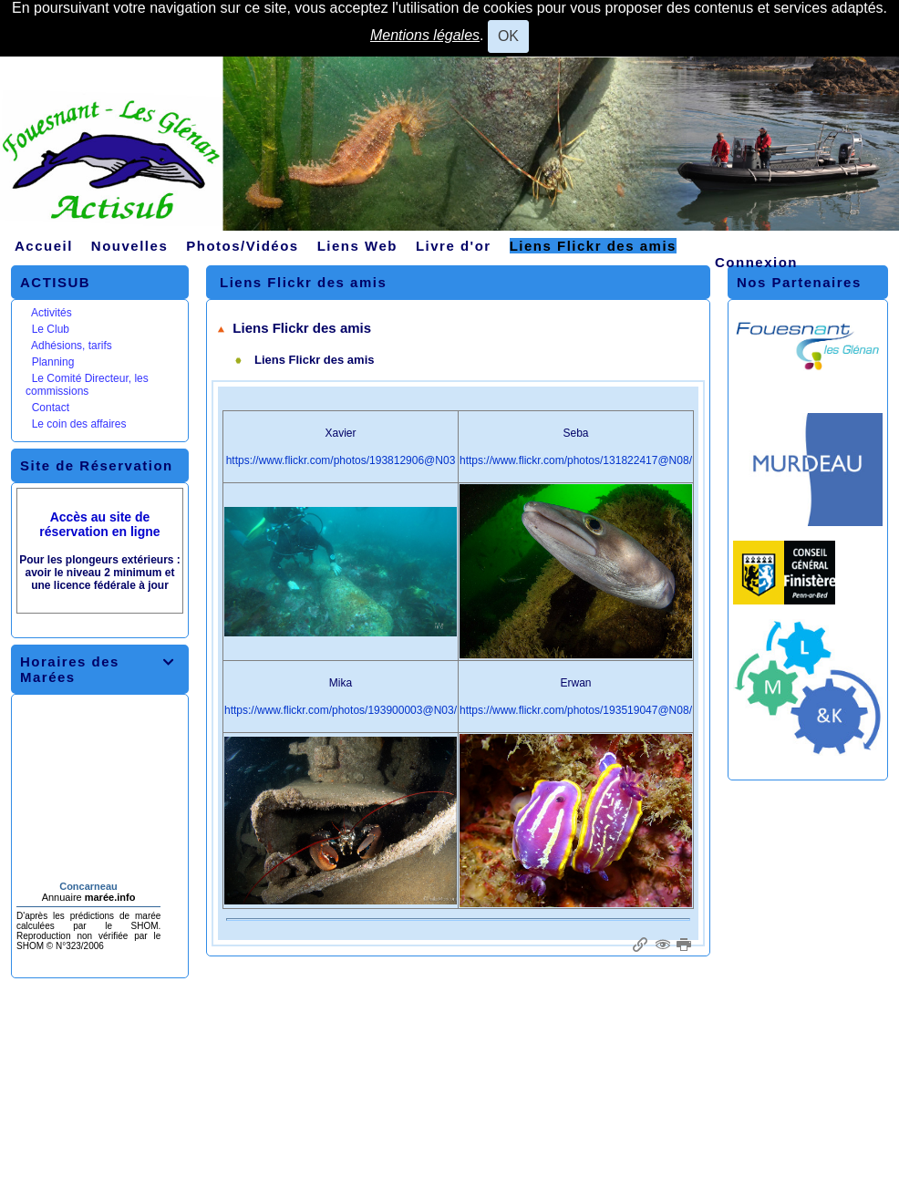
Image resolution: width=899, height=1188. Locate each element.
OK (508, 36)
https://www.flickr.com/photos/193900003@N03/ (340, 710)
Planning (53, 362)
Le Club (50, 329)
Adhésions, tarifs (71, 345)
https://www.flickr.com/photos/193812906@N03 (341, 460)
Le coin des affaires (79, 424)
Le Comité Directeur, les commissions (87, 385)
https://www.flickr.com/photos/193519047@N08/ (576, 710)
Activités (51, 312)
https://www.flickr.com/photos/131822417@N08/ (576, 460)
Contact (50, 407)
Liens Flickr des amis (294, 328)
